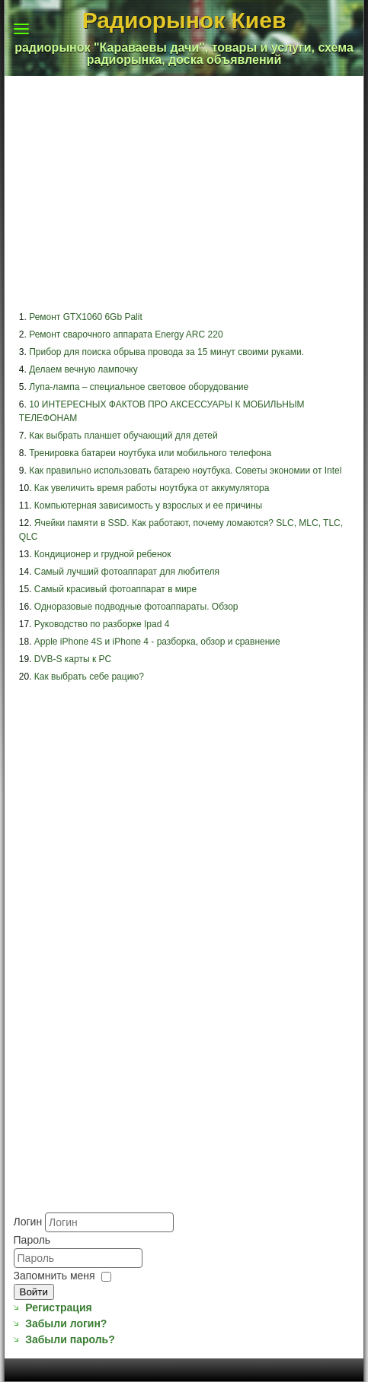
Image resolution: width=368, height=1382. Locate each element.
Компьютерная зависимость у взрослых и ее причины (148, 505)
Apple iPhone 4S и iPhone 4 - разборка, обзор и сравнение (157, 641)
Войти (34, 1292)
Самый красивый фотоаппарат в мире (115, 589)
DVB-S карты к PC (72, 659)
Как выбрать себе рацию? (89, 676)
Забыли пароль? (70, 1339)
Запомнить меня (54, 1275)
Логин (28, 1222)
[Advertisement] (89, 1134)
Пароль (32, 1240)
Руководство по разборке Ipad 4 (102, 624)
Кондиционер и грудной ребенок (102, 554)
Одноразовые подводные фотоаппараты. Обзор (136, 606)
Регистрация (58, 1307)
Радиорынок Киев (184, 20)
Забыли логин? (66, 1323)
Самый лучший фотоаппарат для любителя (126, 571)
